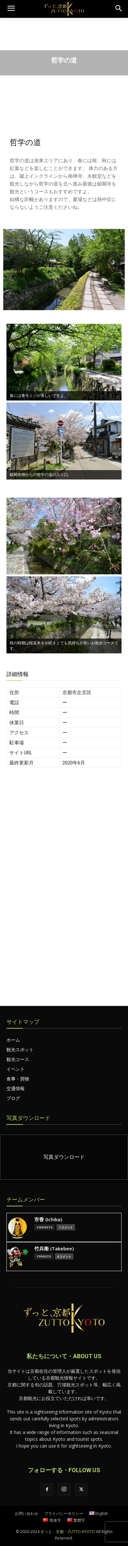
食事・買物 (17, 1079)
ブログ (13, 1098)
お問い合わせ (26, 1513)
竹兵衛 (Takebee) (54, 1249)
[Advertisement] (64, 846)
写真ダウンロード (28, 1118)
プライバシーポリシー (63, 1513)
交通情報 (15, 1088)
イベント (15, 1069)
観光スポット (20, 1049)
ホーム (13, 1040)
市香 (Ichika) (48, 1219)
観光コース (17, 1059)
